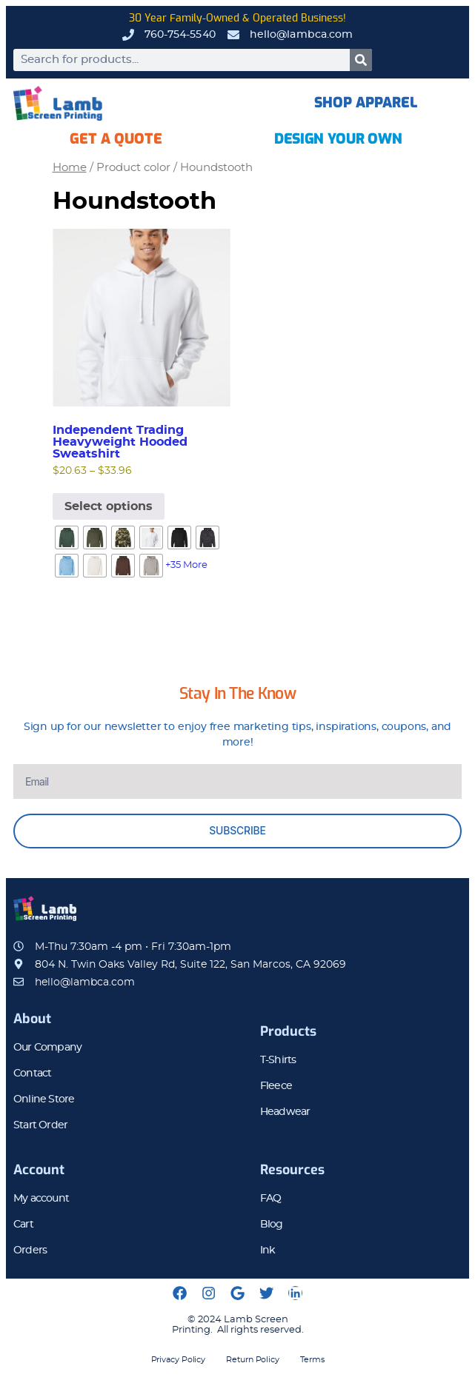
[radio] (67, 537)
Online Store (43, 1099)
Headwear (285, 1112)
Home (70, 167)
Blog (271, 1224)
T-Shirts (278, 1060)
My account (41, 1198)
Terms (312, 1360)
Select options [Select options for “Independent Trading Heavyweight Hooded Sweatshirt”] (108, 506)
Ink (268, 1250)
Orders (30, 1250)
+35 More (186, 565)
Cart (23, 1224)
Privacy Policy (178, 1360)
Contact (32, 1073)
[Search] (361, 60)
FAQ (271, 1198)
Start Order (40, 1125)
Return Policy (252, 1360)
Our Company (47, 1047)
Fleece (276, 1086)
